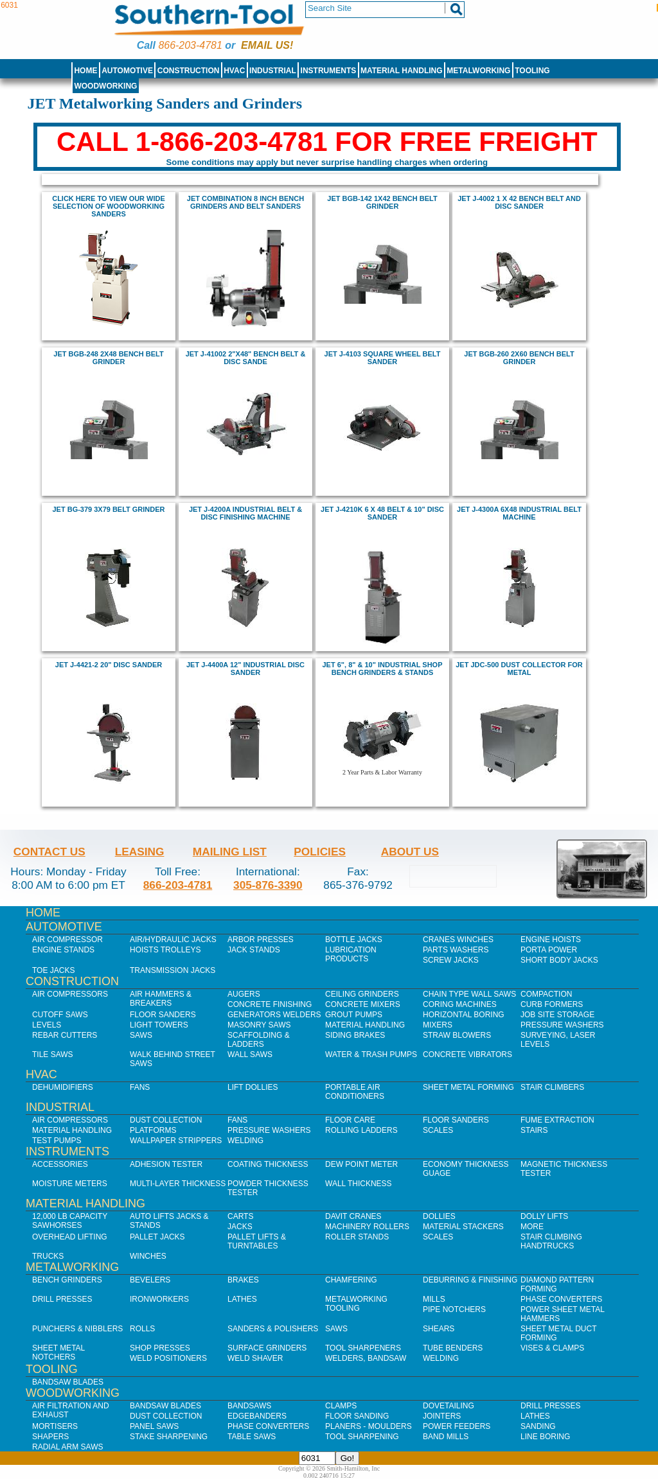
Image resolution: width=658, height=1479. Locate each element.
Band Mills (445, 1436)
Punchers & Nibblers (77, 1328)
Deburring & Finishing (470, 1279)
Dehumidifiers (62, 1087)
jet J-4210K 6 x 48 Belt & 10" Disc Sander (382, 513)
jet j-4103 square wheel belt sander (383, 357)
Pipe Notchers (454, 1309)
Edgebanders (257, 1416)
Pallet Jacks (157, 1236)
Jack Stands (253, 949)
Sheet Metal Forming (468, 1087)
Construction (188, 70)
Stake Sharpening (169, 1436)
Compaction (546, 994)
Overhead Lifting (69, 1236)
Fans (140, 1087)
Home (85, 70)
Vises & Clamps (552, 1347)
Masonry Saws (258, 1024)
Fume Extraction (557, 1120)
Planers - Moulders (368, 1426)
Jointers (442, 1416)
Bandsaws (249, 1405)
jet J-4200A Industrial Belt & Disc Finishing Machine (245, 513)
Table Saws (251, 1436)
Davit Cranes (353, 1216)
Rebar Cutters (64, 1035)
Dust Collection (166, 1120)
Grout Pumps (353, 1014)
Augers (243, 994)
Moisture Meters (69, 1183)
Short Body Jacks (559, 960)
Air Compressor (67, 939)
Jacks (240, 1226)
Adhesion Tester (166, 1164)
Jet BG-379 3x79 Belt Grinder (109, 509)
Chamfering (351, 1279)
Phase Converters (561, 1299)
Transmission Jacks (172, 970)
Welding (245, 1140)
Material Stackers (463, 1226)
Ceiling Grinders (362, 994)
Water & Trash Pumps (371, 1054)
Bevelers (150, 1279)
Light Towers (159, 1024)
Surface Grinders (267, 1347)
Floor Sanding (357, 1416)
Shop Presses (160, 1347)
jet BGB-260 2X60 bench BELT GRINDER (519, 357)
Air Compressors (70, 994)
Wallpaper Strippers (176, 1140)
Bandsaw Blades (67, 1382)
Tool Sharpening (362, 1436)
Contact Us (49, 851)
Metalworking (478, 70)
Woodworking (105, 86)
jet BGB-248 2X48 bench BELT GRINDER (108, 357)
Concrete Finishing (269, 1004)
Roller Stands (357, 1236)
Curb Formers (551, 1004)
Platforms (153, 1130)
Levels (46, 1024)
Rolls (142, 1328)
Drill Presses (62, 1299)
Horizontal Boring (463, 1014)
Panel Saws (154, 1426)
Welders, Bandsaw (365, 1358)
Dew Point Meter (361, 1164)
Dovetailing (448, 1405)
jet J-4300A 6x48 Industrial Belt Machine (519, 513)
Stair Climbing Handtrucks (551, 1241)
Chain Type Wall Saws (469, 994)
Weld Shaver (255, 1358)
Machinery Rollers (367, 1226)
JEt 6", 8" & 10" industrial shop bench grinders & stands (383, 668)
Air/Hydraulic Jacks (173, 939)
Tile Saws (52, 1054)
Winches (148, 1256)
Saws (141, 1035)
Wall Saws (249, 1054)
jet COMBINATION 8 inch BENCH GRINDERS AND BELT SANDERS (245, 202)
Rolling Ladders (361, 1130)
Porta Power (548, 949)
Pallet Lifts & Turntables (256, 1241)
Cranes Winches (458, 939)
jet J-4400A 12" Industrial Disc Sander (245, 668)
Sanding (538, 1426)
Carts (240, 1216)
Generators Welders (274, 1014)
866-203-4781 (190, 45)
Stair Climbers (552, 1087)
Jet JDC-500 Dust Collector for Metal (519, 668)
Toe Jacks (53, 970)
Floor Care (350, 1120)
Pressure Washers (562, 1024)
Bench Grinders (67, 1279)
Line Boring (545, 1436)
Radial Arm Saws (67, 1446)
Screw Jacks (451, 960)
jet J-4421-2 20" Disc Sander (108, 665)
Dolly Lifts (544, 1216)
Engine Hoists (550, 939)
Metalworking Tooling (356, 1304)
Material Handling (401, 70)
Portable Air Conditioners (354, 1092)
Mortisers (55, 1426)
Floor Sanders (163, 1014)
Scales (438, 1130)
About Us (410, 851)
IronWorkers (159, 1299)
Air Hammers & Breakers (160, 999)
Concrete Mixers (362, 1004)
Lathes (242, 1299)
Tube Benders (453, 1347)
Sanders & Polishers (272, 1328)
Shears (438, 1328)
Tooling (532, 70)
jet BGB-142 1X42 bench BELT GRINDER (382, 202)
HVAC (234, 70)
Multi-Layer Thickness (178, 1183)
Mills (434, 1299)
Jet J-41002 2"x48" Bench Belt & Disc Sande (246, 357)
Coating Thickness (267, 1164)
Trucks (48, 1256)
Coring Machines (460, 1004)
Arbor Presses (260, 939)
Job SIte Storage (557, 1014)
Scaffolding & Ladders (258, 1040)
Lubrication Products (351, 954)
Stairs (533, 1130)
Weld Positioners (168, 1358)
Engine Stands (63, 949)
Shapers (50, 1436)
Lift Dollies (252, 1087)
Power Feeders (456, 1426)
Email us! (267, 45)
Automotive (127, 70)
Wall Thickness (358, 1183)
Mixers (437, 1024)
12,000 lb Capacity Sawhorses (69, 1221)
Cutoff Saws (60, 1014)
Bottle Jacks (353, 939)
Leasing (139, 851)
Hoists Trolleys (165, 949)
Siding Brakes (355, 1035)
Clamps (341, 1405)
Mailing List (230, 851)
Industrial (272, 70)
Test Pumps (56, 1140)
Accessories (60, 1164)
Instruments (329, 70)
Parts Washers (455, 949)
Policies (320, 851)
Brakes (243, 1279)
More (532, 1226)
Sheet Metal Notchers (58, 1352)
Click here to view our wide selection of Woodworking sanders (108, 206)
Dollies (439, 1216)
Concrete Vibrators (467, 1054)
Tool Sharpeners (363, 1347)
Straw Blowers (457, 1035)
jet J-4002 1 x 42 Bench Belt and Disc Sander (519, 202)
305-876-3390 (268, 885)
